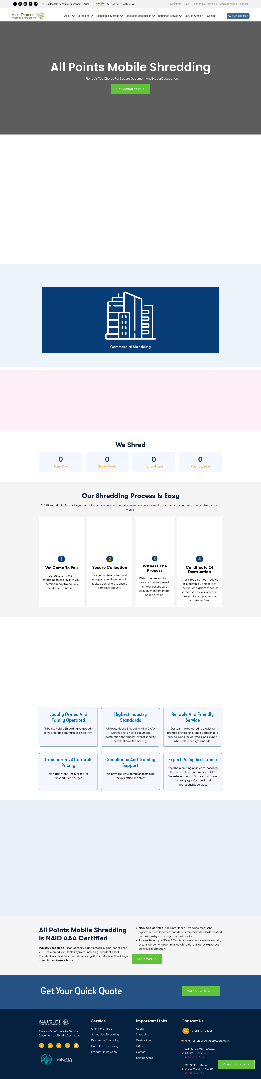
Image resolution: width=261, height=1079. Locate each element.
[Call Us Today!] (185, 1031)
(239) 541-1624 (194, 1073)
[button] (130, 89)
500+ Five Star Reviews (121, 3)
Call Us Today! (202, 1031)
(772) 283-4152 (195, 1057)
